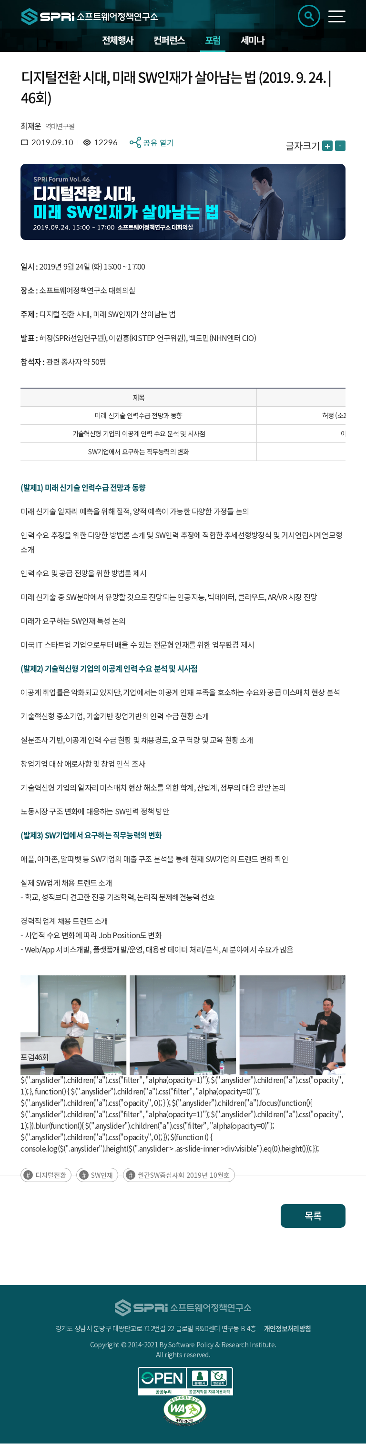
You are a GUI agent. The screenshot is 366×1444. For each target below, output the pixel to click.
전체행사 (117, 40)
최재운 (30, 126)
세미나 (252, 40)
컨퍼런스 (169, 40)
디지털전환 (50, 1175)
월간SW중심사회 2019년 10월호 (184, 1175)
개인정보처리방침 (287, 1329)
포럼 (213, 40)
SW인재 (102, 1175)
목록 (313, 1216)
